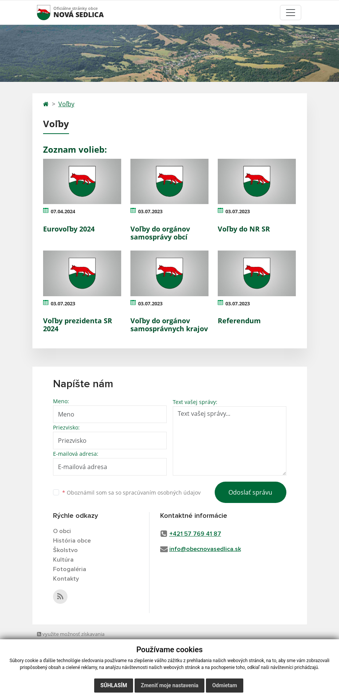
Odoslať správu (250, 492)
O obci (62, 531)
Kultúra (63, 560)
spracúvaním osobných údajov (162, 492)
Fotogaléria (69, 569)
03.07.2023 (150, 211)
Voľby (66, 104)
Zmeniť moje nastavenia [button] (169, 685)
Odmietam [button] (224, 685)
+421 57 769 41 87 (195, 534)
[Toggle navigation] (290, 12)
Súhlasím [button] (113, 685)
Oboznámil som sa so (131, 492)
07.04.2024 (63, 211)
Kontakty (66, 579)
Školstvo (65, 550)
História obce (72, 541)
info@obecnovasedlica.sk (205, 549)
